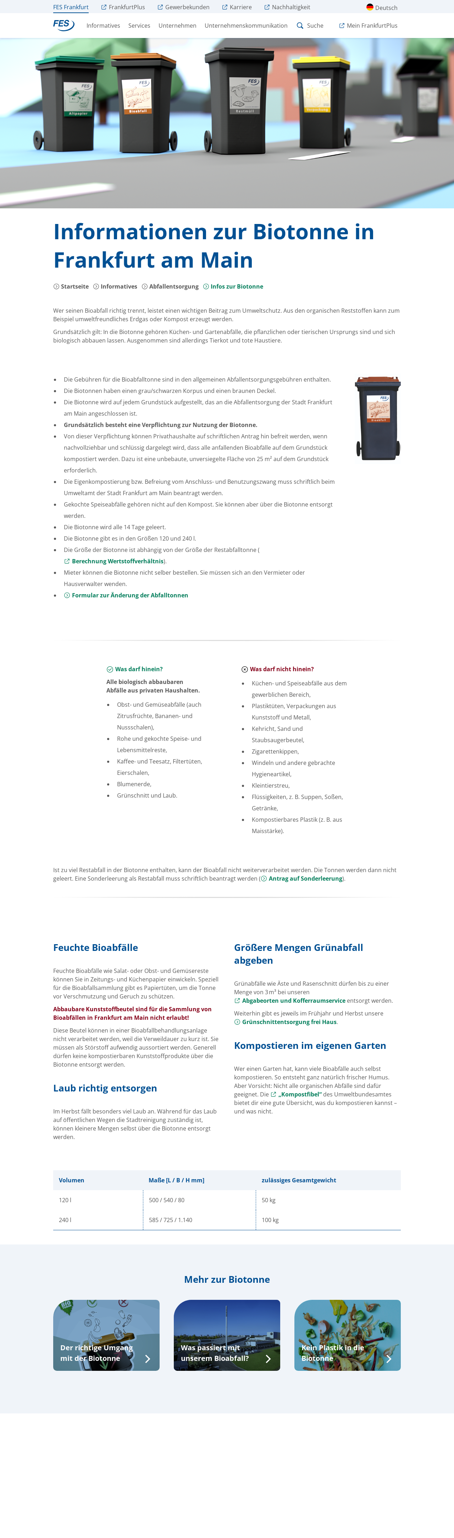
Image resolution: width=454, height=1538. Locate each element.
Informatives (103, 25)
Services (139, 25)
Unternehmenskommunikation (246, 25)
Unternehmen (177, 25)
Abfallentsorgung (170, 286)
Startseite (71, 286)
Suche (309, 25)
